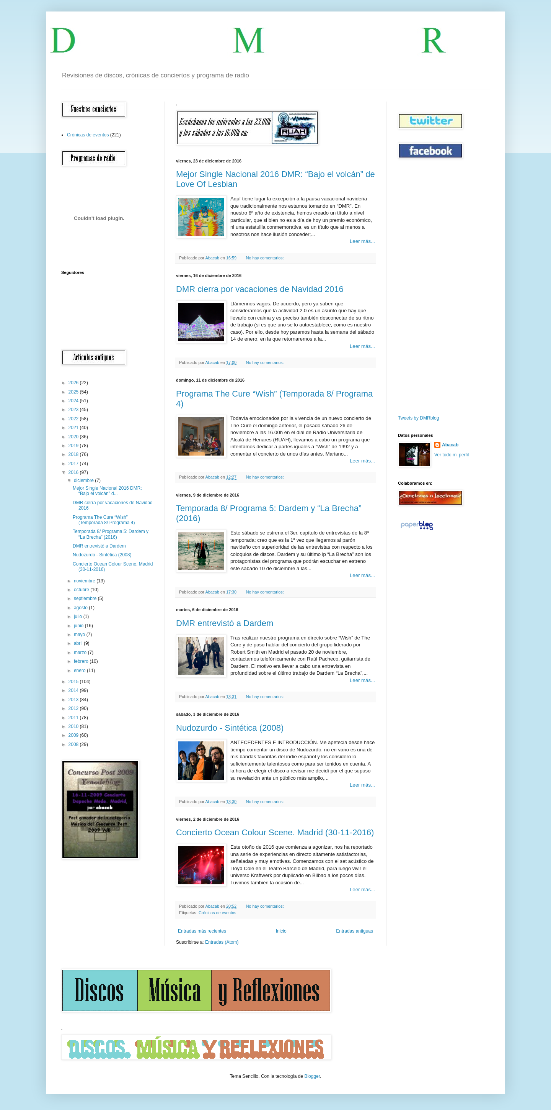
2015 (74, 681)
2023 (74, 409)
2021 (74, 427)
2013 (74, 699)
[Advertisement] (421, 287)
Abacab (450, 445)
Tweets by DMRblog (418, 418)
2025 (74, 392)
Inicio (281, 931)
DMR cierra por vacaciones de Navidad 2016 (260, 289)
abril (79, 643)
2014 (74, 690)
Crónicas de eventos (217, 912)
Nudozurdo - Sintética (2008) (230, 728)
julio (78, 616)
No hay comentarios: (265, 258)
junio (79, 625)
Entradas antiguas (354, 931)
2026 (74, 382)
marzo (81, 652)
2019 (74, 445)
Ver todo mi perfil (451, 454)
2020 (74, 436)
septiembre (86, 598)
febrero (82, 661)
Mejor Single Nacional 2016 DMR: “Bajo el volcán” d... (107, 490)
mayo (80, 634)
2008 (74, 744)
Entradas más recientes (202, 931)
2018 (74, 454)
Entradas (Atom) (221, 942)
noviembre (85, 581)
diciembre (84, 480)
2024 (74, 400)
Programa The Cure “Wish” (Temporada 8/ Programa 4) (104, 520)
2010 (74, 726)
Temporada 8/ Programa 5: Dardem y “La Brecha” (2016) (110, 534)
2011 (74, 717)
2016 (74, 472)
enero (80, 670)
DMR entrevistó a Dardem (224, 623)
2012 (74, 708)
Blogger (312, 1076)
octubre (82, 589)
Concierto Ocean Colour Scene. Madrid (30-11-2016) (275, 832)
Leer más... (362, 241)
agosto (81, 607)
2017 (74, 463)
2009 (74, 735)
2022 (74, 418)
